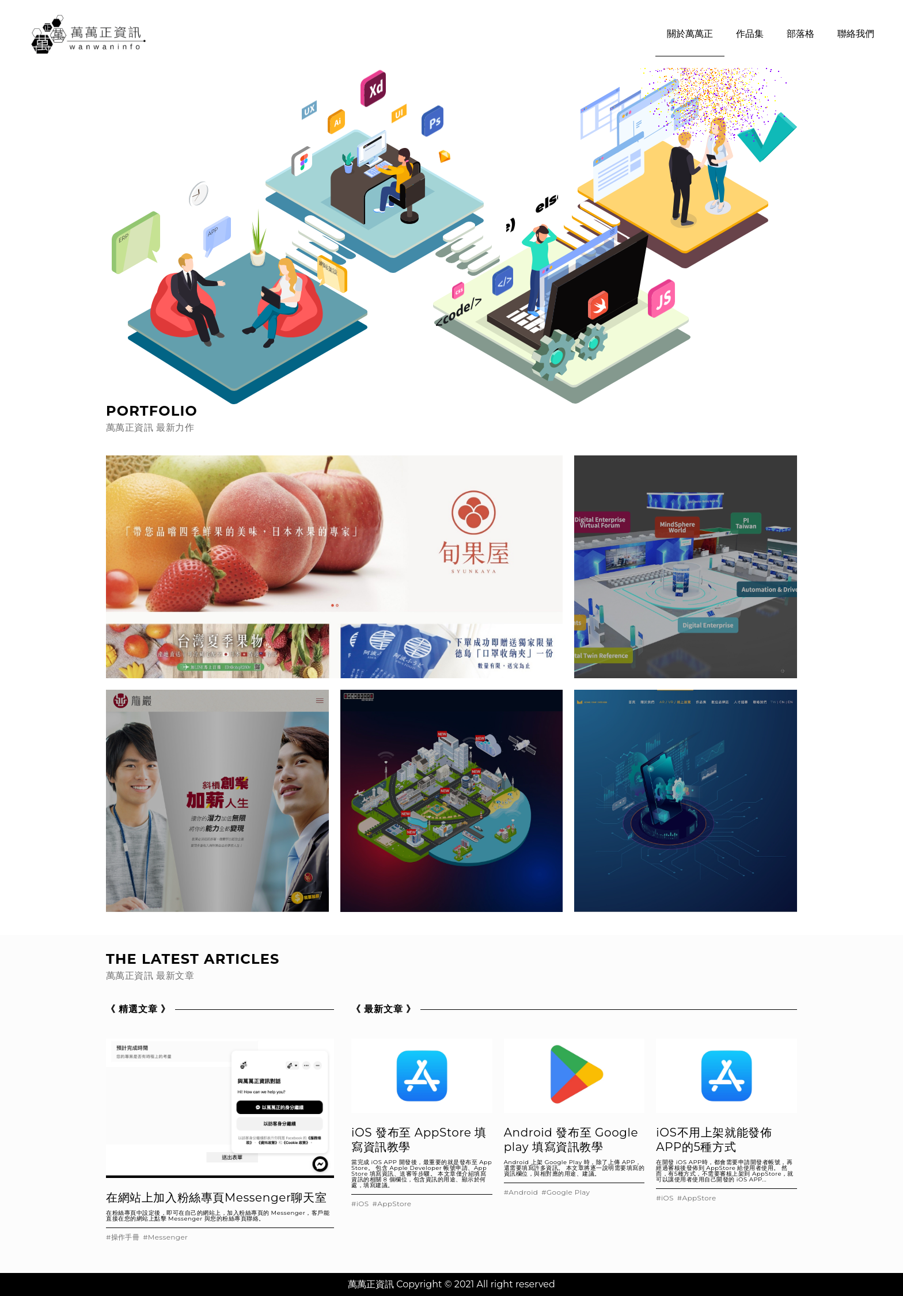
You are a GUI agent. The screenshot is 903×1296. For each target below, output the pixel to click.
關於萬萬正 (690, 33)
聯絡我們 (855, 33)
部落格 (800, 33)
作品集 (750, 33)
